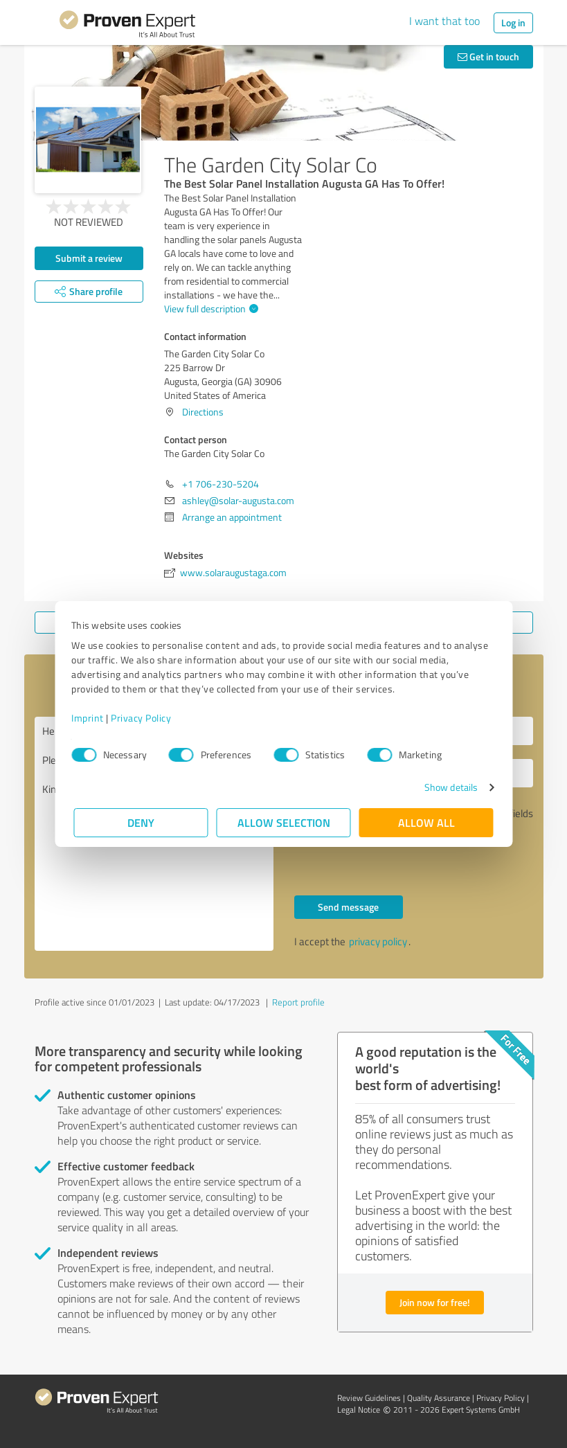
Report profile (298, 1002)
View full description (209, 308)
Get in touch (488, 56)
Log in (513, 22)
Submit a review (89, 258)
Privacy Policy (144, 717)
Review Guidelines (369, 1398)
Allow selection (283, 822)
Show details (448, 787)
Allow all (426, 822)
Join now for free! (434, 1302)
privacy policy (378, 941)
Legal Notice (358, 1409)
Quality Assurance (438, 1398)
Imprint (90, 717)
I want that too (444, 20)
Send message (348, 906)
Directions (203, 411)
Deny (140, 822)
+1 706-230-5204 (220, 483)
